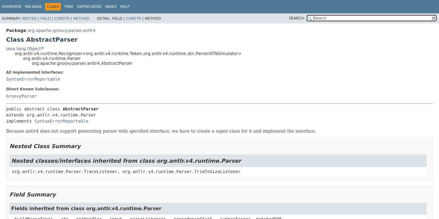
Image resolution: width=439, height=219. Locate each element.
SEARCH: (297, 18)
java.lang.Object (23, 48)
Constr (62, 18)
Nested (29, 18)
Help (125, 7)
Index (111, 7)
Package (33, 7)
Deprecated (89, 7)
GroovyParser (21, 96)
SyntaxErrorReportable (33, 79)
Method (81, 18)
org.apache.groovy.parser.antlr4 (61, 30)
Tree (68, 7)
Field (45, 18)
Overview (11, 7)
